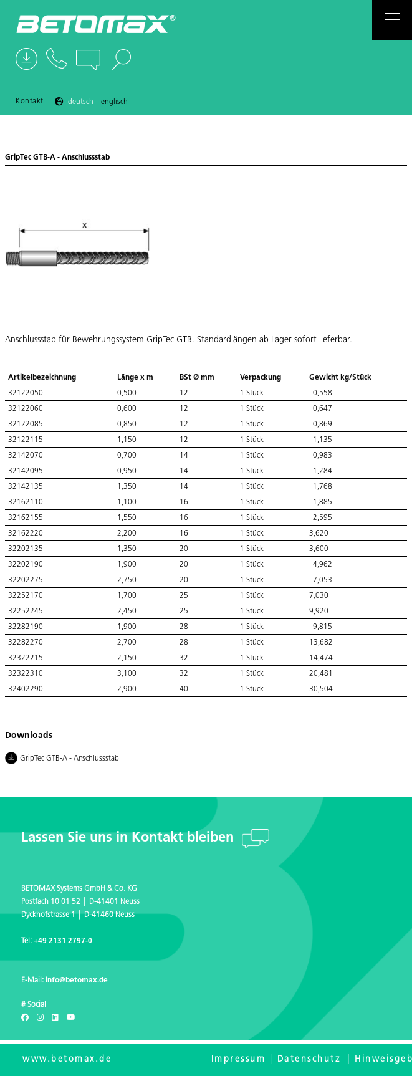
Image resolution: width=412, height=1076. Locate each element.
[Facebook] (25, 1018)
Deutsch (80, 102)
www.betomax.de (67, 1059)
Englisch (114, 102)
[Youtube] (71, 1018)
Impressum (238, 1059)
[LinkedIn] (55, 1018)
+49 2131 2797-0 (63, 941)
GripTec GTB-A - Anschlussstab (62, 759)
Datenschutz (309, 1059)
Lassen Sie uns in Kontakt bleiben (129, 838)
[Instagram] (40, 1018)
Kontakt (30, 101)
